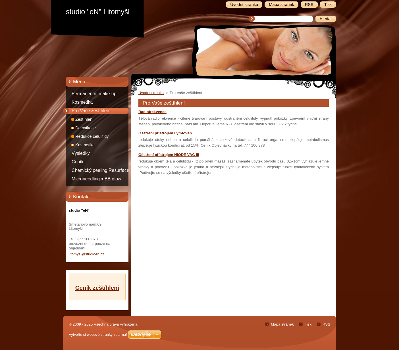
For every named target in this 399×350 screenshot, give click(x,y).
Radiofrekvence (152, 112)
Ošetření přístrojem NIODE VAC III (168, 155)
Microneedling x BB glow (96, 178)
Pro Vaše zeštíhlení (91, 110)
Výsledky (81, 153)
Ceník (78, 161)
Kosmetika (82, 102)
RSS (326, 324)
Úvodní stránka (151, 93)
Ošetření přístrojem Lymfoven (165, 133)
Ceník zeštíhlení (97, 287)
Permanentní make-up (94, 93)
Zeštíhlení (84, 119)
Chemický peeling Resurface (100, 170)
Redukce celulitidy (92, 136)
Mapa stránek (282, 324)
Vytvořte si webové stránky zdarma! (98, 334)
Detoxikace (85, 128)
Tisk (308, 324)
